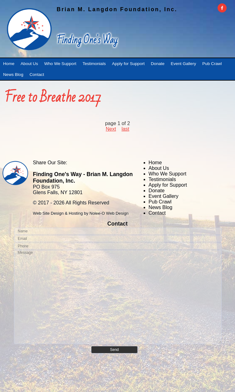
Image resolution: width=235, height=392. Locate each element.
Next (111, 129)
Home (155, 162)
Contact (157, 213)
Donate (157, 190)
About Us (159, 168)
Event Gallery (163, 196)
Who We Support (168, 173)
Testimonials (162, 179)
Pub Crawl (160, 201)
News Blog (160, 207)
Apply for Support (168, 185)
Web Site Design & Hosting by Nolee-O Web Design (81, 213)
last (125, 129)
